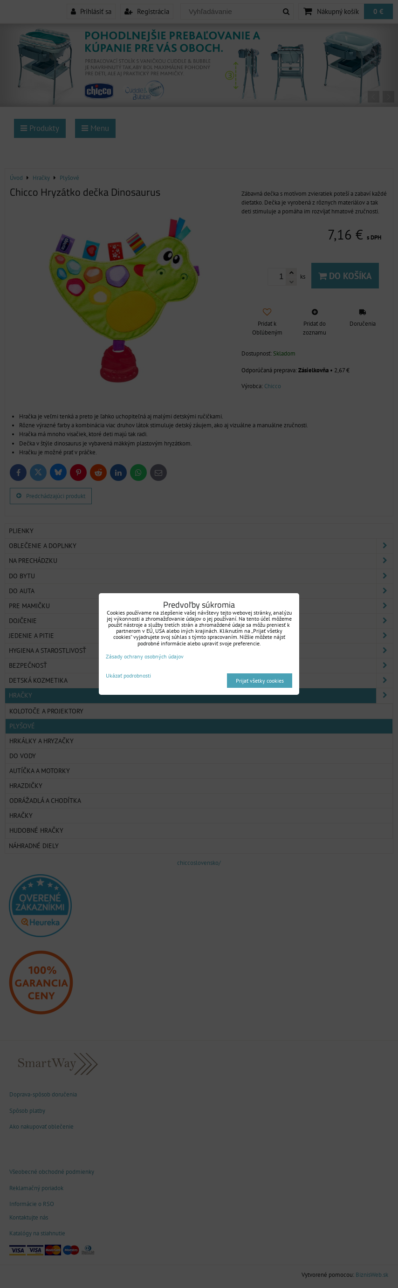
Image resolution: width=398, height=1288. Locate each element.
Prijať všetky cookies (260, 680)
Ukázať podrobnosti (128, 675)
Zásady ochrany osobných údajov (145, 656)
